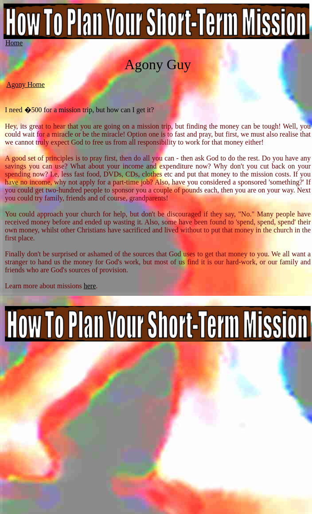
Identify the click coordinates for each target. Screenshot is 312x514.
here (90, 286)
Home (14, 43)
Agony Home (25, 84)
